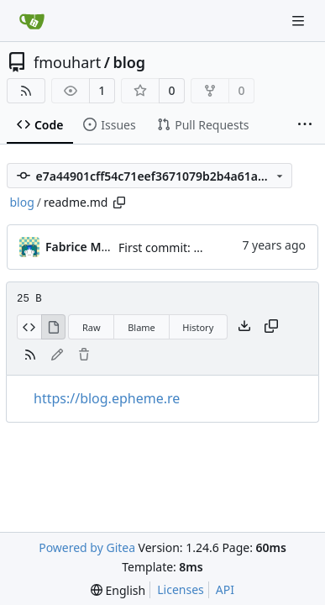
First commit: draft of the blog (200, 247)
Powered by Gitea (87, 547)
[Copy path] (119, 202)
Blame (141, 327)
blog (129, 62)
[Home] (31, 21)
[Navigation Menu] (300, 20)
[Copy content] (271, 327)
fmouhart (67, 62)
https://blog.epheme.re (107, 398)
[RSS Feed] (26, 90)
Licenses (180, 589)
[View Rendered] (53, 326)
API (225, 589)
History (197, 327)
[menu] (118, 590)
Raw (91, 327)
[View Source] (29, 326)
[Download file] (244, 327)
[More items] (304, 125)
